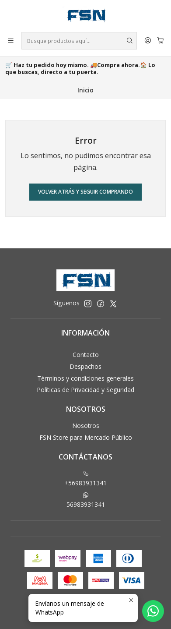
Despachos (85, 366)
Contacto (86, 354)
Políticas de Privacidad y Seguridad (85, 389)
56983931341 (85, 500)
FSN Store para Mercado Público (85, 437)
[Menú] (10, 41)
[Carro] (160, 41)
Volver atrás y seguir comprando (85, 191)
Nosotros (85, 425)
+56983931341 (85, 478)
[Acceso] (148, 41)
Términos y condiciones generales (85, 378)
